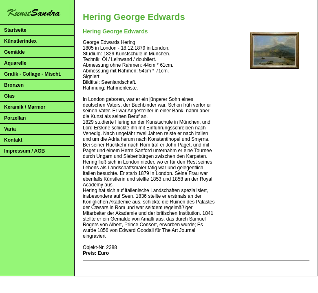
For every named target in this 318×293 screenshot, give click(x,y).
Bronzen (14, 85)
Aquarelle (15, 63)
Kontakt (13, 140)
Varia (10, 129)
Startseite (15, 30)
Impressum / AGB (24, 151)
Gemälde (14, 52)
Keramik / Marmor (24, 107)
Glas (9, 96)
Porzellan (15, 118)
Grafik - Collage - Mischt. (33, 74)
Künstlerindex (20, 41)
